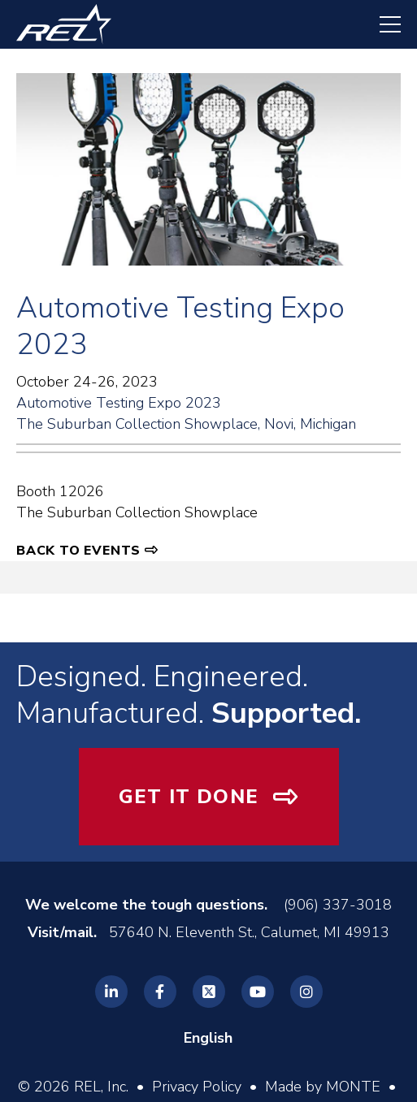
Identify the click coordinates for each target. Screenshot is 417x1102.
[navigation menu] (382, 24)
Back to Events (78, 551)
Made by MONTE (322, 1086)
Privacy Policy (196, 1086)
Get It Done (188, 797)
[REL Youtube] (257, 991)
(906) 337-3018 (338, 904)
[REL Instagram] (306, 991)
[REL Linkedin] (111, 991)
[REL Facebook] (160, 991)
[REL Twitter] (209, 991)
